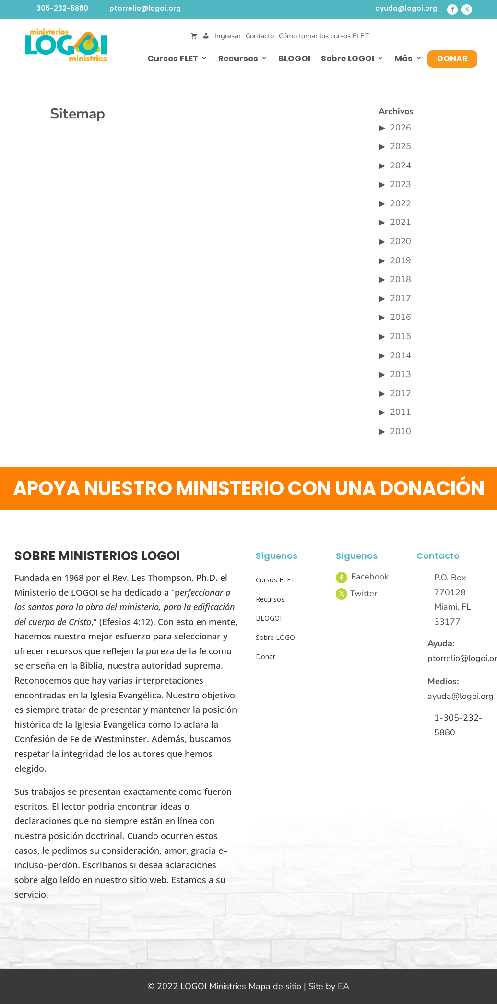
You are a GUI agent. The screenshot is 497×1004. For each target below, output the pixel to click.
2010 (400, 431)
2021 (400, 222)
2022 (400, 203)
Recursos (238, 58)
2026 (400, 127)
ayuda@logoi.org (406, 8)
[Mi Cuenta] (206, 36)
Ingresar (227, 36)
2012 (400, 393)
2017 (400, 298)
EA (343, 986)
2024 (400, 165)
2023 (400, 184)
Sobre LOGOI (347, 58)
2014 (400, 355)
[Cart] (194, 36)
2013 (400, 374)
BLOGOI (294, 58)
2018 (400, 279)
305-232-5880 (62, 8)
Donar (452, 58)
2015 (400, 336)
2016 (400, 317)
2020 (400, 241)
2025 (400, 146)
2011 (400, 412)
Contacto (260, 36)
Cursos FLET (172, 58)
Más (403, 58)
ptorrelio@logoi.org (145, 8)
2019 (400, 260)
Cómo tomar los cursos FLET (324, 36)
